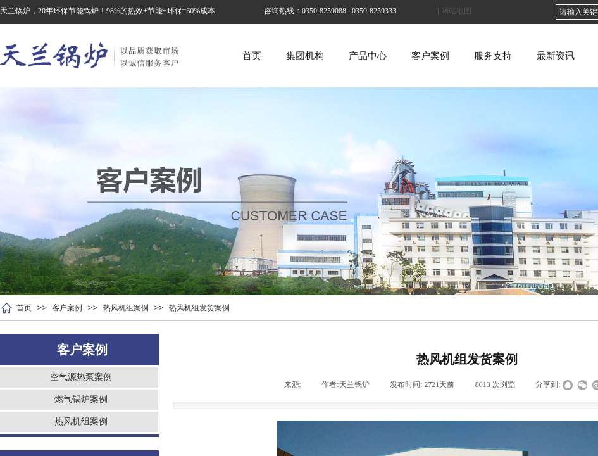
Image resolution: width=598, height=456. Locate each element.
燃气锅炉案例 (81, 399)
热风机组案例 (126, 307)
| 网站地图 (454, 10)
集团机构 (346, 56)
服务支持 (534, 56)
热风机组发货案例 (199, 307)
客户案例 (471, 56)
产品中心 (409, 56)
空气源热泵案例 (81, 377)
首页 (292, 56)
